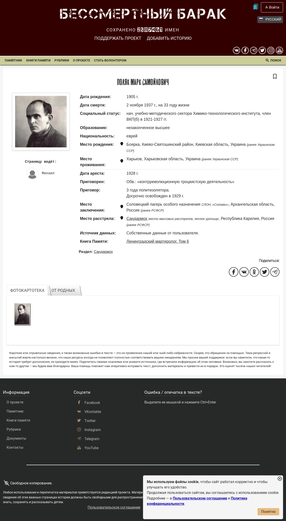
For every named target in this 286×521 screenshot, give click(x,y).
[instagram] (270, 50)
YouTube (91, 448)
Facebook (92, 403)
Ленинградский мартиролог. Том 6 (158, 241)
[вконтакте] (236, 50)
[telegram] (253, 50)
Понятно (268, 511)
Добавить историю (169, 38)
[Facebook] (245, 50)
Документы (16, 438)
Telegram (91, 439)
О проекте (81, 60)
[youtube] (279, 50)
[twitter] (262, 50)
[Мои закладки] (255, 7)
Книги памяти (38, 60)
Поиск (275, 60)
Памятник (13, 60)
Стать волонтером (110, 60)
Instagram (92, 430)
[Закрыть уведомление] (279, 479)
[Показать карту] (122, 144)
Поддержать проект (117, 38)
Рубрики (61, 60)
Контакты (15, 447)
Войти (274, 7)
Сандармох (137, 218)
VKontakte (92, 412)
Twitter (90, 421)
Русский (270, 19)
